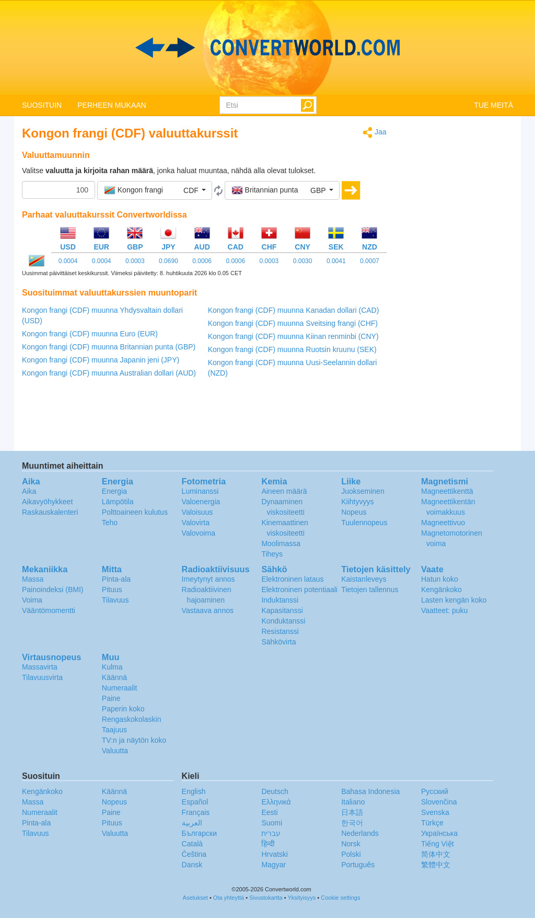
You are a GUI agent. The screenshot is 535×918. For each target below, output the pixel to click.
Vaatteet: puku (444, 610)
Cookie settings (340, 897)
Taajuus (114, 730)
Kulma (112, 667)
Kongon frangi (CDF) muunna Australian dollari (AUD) (109, 373)
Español (195, 802)
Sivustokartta (266, 897)
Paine (111, 698)
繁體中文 (435, 864)
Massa (32, 579)
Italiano (353, 802)
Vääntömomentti (48, 610)
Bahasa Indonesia (370, 791)
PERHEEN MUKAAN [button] (111, 105)
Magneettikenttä (447, 491)
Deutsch (274, 791)
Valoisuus (197, 512)
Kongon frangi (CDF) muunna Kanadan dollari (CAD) (293, 310)
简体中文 (435, 854)
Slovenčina (439, 802)
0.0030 (302, 261)
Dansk (192, 864)
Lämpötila (118, 501)
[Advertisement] (458, 283)
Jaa (374, 132)
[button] (154, 190)
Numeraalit (119, 688)
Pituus (112, 589)
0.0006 (202, 261)
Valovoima (198, 533)
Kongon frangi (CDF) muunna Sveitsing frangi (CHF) (293, 323)
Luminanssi (200, 491)
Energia (114, 491)
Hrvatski (274, 854)
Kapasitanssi (282, 610)
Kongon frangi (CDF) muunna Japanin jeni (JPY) (100, 360)
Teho (110, 522)
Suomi (271, 823)
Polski (350, 854)
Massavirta (39, 667)
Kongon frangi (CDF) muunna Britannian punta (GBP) (108, 347)
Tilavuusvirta (42, 677)
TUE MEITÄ (493, 105)
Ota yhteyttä (228, 897)
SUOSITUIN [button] (42, 105)
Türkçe (432, 823)
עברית (271, 833)
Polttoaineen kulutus (135, 512)
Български (199, 833)
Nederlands (360, 833)
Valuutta (115, 750)
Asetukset (195, 897)
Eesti (269, 812)
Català (192, 844)
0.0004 (68, 261)
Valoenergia (201, 501)
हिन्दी (268, 844)
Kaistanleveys (363, 579)
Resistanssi (280, 631)
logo (267, 48)
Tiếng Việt (437, 844)
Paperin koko (123, 709)
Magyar (273, 864)
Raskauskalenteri (50, 512)
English (194, 791)
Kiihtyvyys (357, 501)
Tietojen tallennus (369, 589)
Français (196, 812)
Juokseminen (363, 491)
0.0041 (336, 261)
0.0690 (168, 261)
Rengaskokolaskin (131, 719)
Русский (434, 791)
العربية (192, 823)
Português (358, 864)
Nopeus (353, 512)
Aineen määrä (284, 491)
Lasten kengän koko (453, 600)
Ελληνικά (275, 802)
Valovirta (196, 522)
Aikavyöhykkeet (47, 501)
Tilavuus (115, 600)
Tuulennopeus (364, 522)
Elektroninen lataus (292, 579)
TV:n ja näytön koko (134, 740)
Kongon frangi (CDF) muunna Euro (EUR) (90, 334)
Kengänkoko (441, 589)
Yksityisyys (301, 897)
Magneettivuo (443, 522)
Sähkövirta (278, 642)
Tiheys (272, 554)
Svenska (435, 812)
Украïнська (439, 833)
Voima (32, 600)
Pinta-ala (116, 579)
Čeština (194, 854)
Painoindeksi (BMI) (53, 589)
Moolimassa (280, 543)
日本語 (352, 812)
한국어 (352, 823)
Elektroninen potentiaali (299, 589)
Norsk (350, 844)
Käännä (114, 677)
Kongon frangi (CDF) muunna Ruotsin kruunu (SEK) (292, 349)
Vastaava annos (208, 610)
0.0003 (135, 261)
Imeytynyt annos (208, 579)
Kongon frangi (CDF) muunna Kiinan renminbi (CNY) (293, 336)
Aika (29, 491)
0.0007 (369, 261)
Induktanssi (279, 600)
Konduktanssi (283, 621)
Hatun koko (439, 579)
